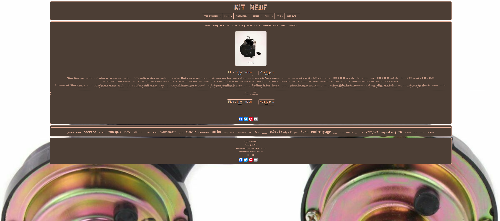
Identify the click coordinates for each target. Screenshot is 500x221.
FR (253, 155)
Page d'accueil (251, 142)
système (181, 133)
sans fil (349, 132)
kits (304, 132)
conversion (242, 133)
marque (115, 131)
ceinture (408, 133)
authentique (168, 132)
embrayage (321, 131)
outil (155, 132)
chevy (226, 133)
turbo (216, 131)
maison (232, 133)
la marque (264, 133)
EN (249, 155)
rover (78, 132)
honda (422, 133)
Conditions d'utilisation (250, 152)
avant (138, 131)
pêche (71, 132)
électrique (281, 132)
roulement (203, 133)
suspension (386, 132)
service (90, 132)
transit (342, 133)
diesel (128, 132)
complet (372, 132)
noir (362, 132)
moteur (191, 132)
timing (335, 133)
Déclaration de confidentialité (251, 148)
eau (356, 133)
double (102, 132)
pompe (430, 132)
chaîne (415, 133)
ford (398, 131)
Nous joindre (251, 145)
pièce (296, 133)
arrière (254, 132)
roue (147, 132)
